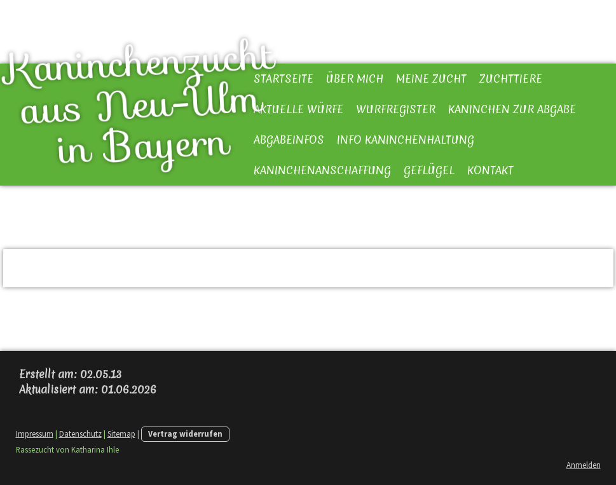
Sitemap (121, 433)
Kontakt (490, 170)
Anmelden (583, 465)
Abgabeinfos (289, 139)
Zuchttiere (510, 78)
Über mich (354, 78)
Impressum (34, 433)
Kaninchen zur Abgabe (512, 109)
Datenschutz (80, 433)
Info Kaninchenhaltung (405, 139)
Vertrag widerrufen (185, 433)
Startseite (283, 78)
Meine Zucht (431, 78)
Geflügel (429, 170)
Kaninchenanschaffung (322, 170)
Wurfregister (395, 109)
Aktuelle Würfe (298, 109)
